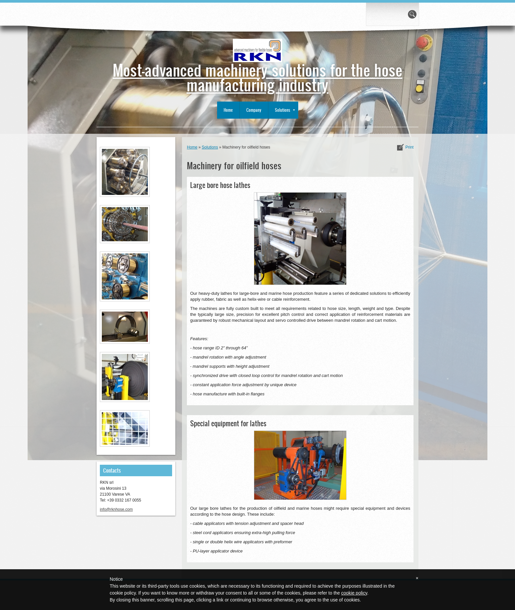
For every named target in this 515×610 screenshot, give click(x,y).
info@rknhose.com (116, 509)
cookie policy (354, 593)
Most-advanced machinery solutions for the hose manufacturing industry (257, 77)
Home (228, 110)
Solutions (285, 110)
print (409, 147)
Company (253, 110)
